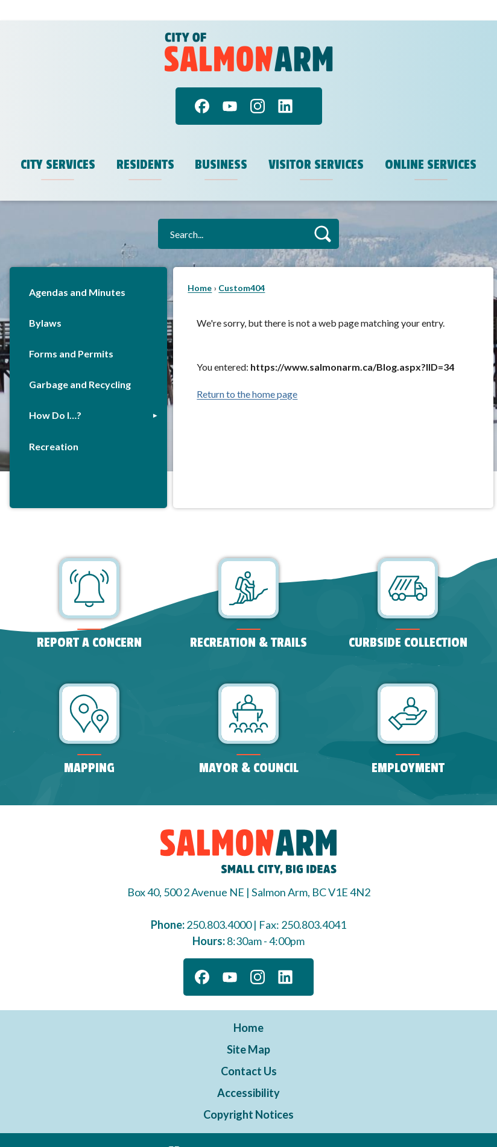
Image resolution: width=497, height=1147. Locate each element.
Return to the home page (247, 373)
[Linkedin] (285, 86)
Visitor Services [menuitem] (316, 144)
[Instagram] (257, 86)
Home (200, 267)
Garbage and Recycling (80, 363)
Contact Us (249, 1050)
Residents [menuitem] (145, 144)
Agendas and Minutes (77, 271)
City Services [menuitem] (58, 144)
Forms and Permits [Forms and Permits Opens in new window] (71, 333)
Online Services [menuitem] (430, 144)
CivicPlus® (313, 1128)
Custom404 (241, 267)
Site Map (248, 1028)
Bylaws (45, 302)
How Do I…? (55, 394)
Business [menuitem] (221, 144)
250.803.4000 (219, 904)
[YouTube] (230, 86)
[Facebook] (202, 86)
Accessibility (248, 1072)
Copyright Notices (248, 1094)
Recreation (53, 426)
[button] (322, 213)
